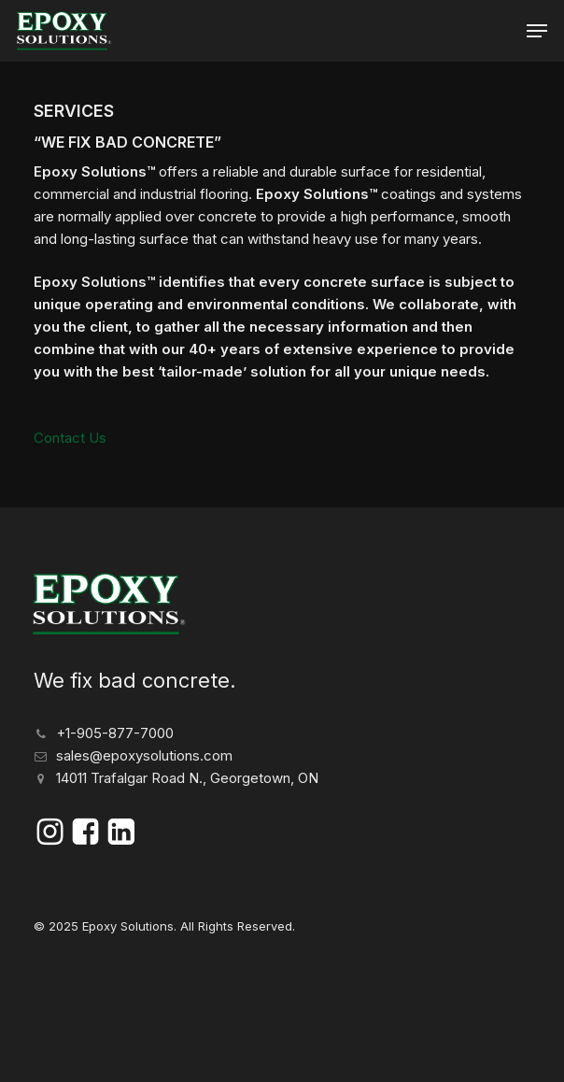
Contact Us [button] (70, 438)
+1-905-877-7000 (115, 733)
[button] (537, 30)
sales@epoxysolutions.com (144, 755)
